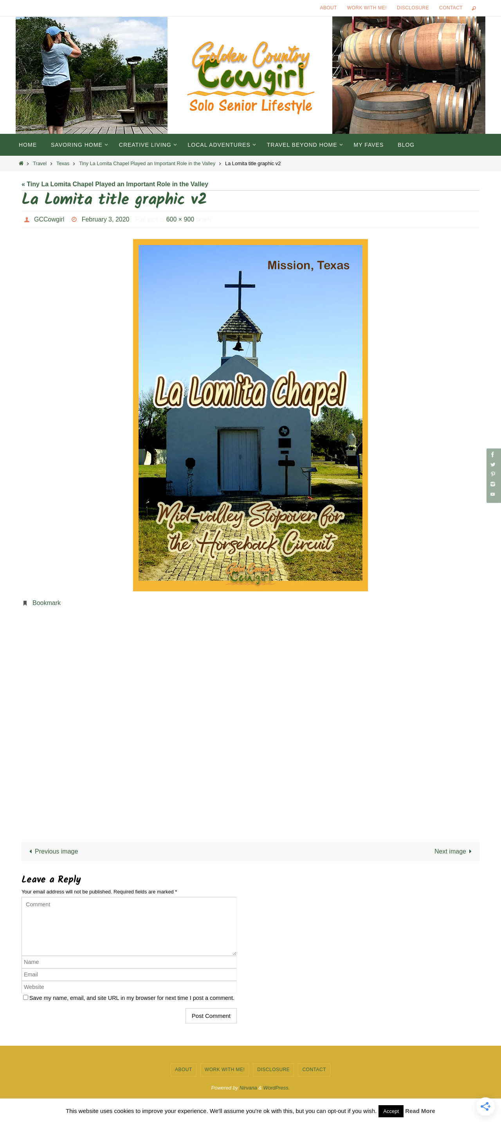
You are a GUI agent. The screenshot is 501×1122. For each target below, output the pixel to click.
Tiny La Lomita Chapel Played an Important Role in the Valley (147, 163)
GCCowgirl (49, 219)
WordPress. (276, 1088)
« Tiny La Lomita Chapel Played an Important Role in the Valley (115, 184)
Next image (454, 851)
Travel (40, 163)
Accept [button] (391, 1111)
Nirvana (248, 1088)
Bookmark (46, 603)
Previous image (52, 851)
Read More (420, 1111)
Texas (62, 163)
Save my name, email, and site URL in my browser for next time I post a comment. (131, 998)
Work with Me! (367, 8)
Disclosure (413, 8)
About (328, 8)
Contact (451, 8)
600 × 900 (180, 219)
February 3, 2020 (106, 219)
